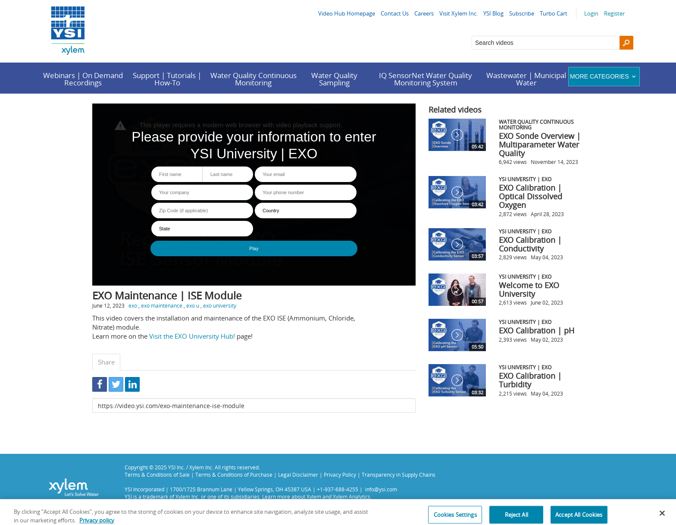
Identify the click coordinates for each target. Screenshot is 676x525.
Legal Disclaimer (298, 474)
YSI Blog (493, 13)
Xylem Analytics (351, 496)
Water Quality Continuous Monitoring (253, 79)
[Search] (626, 43)
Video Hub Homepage (346, 13)
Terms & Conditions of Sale (157, 474)
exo (132, 305)
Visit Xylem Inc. (458, 13)
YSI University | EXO (525, 179)
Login (591, 13)
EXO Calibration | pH (536, 330)
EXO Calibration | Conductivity (530, 244)
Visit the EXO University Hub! (192, 336)
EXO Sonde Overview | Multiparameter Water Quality (540, 144)
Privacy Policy (340, 474)
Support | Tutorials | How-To (167, 79)
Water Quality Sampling (334, 79)
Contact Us (395, 13)
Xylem (314, 496)
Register (614, 13)
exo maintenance (161, 305)
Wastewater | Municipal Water (526, 79)
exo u (192, 305)
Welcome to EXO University (529, 289)
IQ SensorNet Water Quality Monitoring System (425, 79)
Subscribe (521, 13)
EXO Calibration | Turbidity (530, 380)
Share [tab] (106, 362)
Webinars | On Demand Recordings (83, 79)
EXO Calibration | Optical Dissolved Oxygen (530, 196)
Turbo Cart (553, 13)
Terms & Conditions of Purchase (233, 474)
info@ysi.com (381, 489)
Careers (424, 13)
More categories (604, 76)
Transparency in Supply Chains (398, 474)
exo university (219, 305)
